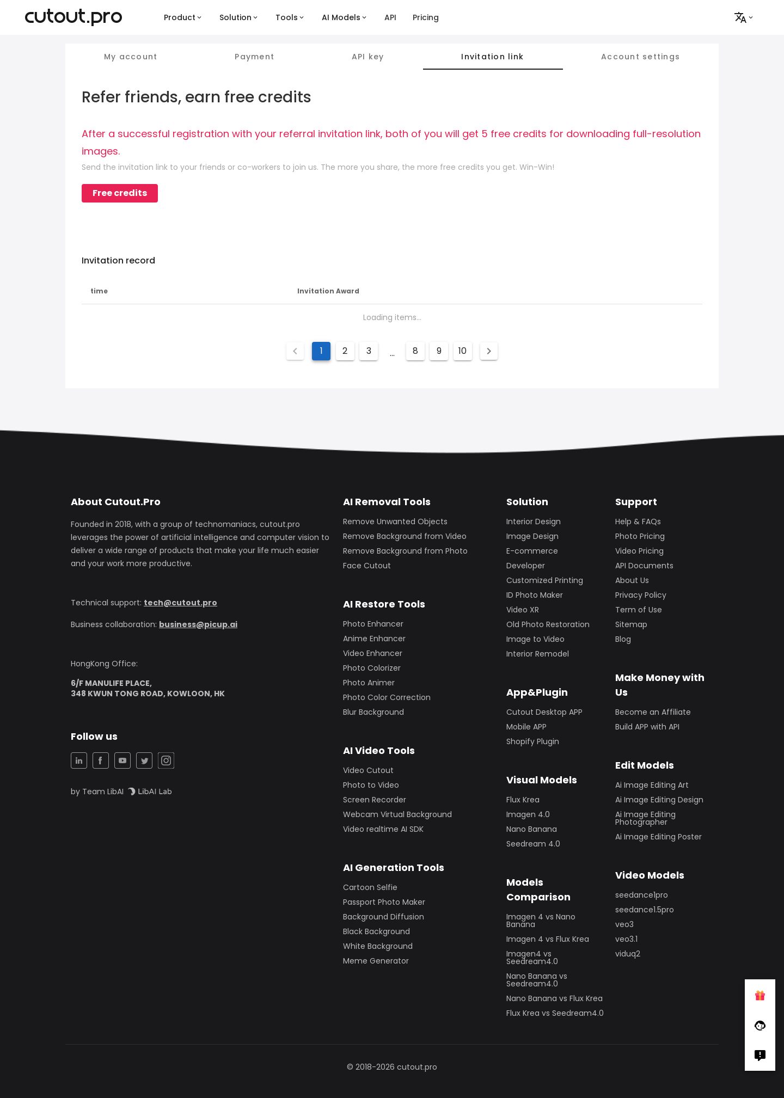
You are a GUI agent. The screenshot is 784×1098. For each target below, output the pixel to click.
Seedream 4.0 (533, 843)
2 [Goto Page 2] (344, 351)
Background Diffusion (383, 916)
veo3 (624, 924)
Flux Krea (523, 799)
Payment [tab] (254, 56)
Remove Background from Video (405, 536)
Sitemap (631, 624)
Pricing (426, 17)
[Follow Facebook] (760, 1025)
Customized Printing (544, 580)
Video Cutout (368, 770)
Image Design (532, 536)
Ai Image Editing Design (659, 799)
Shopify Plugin (532, 741)
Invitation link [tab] (492, 56)
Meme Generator (376, 960)
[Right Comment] (760, 1055)
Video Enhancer (372, 653)
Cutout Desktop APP (544, 712)
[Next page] (489, 351)
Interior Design (533, 521)
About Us (632, 580)
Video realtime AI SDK (383, 829)
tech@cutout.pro (180, 602)
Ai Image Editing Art (652, 785)
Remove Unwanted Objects (395, 521)
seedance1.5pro (644, 909)
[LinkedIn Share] (79, 760)
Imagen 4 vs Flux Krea (547, 939)
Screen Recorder (374, 799)
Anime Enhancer (374, 638)
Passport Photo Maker (384, 902)
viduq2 (627, 953)
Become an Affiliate (653, 712)
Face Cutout (367, 565)
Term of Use (638, 609)
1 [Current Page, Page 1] (321, 351)
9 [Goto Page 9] (439, 351)
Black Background (376, 931)
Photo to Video (371, 785)
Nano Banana (531, 829)
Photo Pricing (640, 536)
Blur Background (373, 712)
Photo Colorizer (372, 668)
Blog (623, 639)
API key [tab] (368, 56)
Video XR (522, 609)
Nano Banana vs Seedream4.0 (536, 980)
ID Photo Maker (534, 595)
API (390, 17)
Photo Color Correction (387, 697)
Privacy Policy (640, 595)
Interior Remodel (537, 653)
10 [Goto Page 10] (462, 351)
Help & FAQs (638, 521)
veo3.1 (626, 939)
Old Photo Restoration (548, 624)
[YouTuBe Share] (122, 760)
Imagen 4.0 (528, 814)
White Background (378, 946)
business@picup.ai (198, 624)
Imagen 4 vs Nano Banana (540, 920)
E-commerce (532, 550)
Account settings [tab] (640, 56)
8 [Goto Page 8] (415, 351)
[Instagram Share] (166, 760)
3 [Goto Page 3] (368, 351)
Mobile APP (526, 726)
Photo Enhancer (373, 623)
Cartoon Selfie (370, 887)
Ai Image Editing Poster (658, 836)
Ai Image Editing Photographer (645, 818)
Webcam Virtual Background (397, 814)
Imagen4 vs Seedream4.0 (532, 957)
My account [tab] (131, 56)
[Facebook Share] (101, 760)
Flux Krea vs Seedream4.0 (555, 1013)
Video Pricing (639, 550)
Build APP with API (647, 726)
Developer (525, 565)
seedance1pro (641, 895)
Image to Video (535, 639)
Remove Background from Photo (405, 550)
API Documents (644, 565)
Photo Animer (369, 682)
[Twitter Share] (144, 760)
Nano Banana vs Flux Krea (554, 998)
